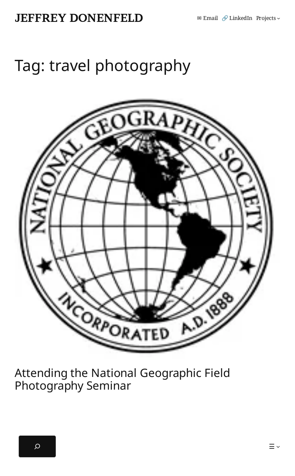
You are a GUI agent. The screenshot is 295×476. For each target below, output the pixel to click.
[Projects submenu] (268, 18)
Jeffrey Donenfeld (79, 18)
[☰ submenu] (274, 446)
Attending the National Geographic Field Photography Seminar (122, 379)
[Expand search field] (37, 446)
